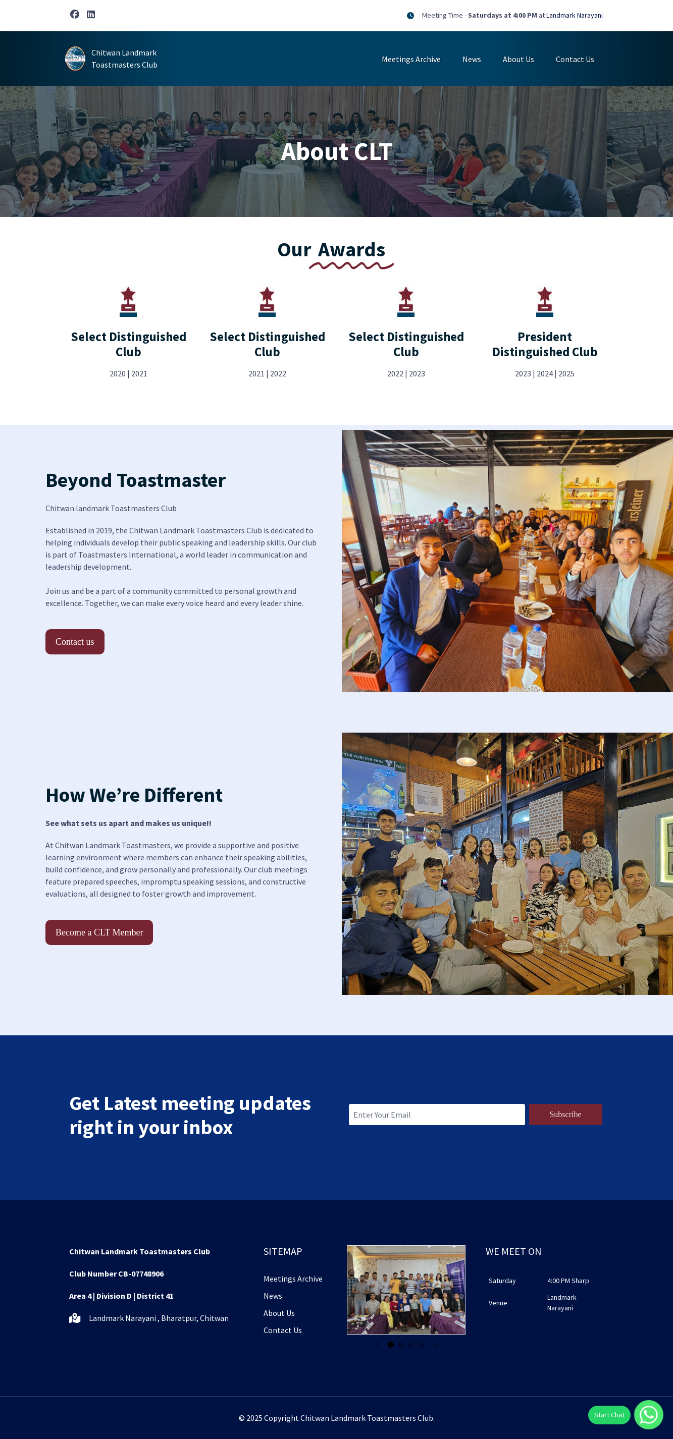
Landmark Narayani (575, 15)
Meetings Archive (411, 59)
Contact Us (575, 59)
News (471, 59)
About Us (518, 59)
